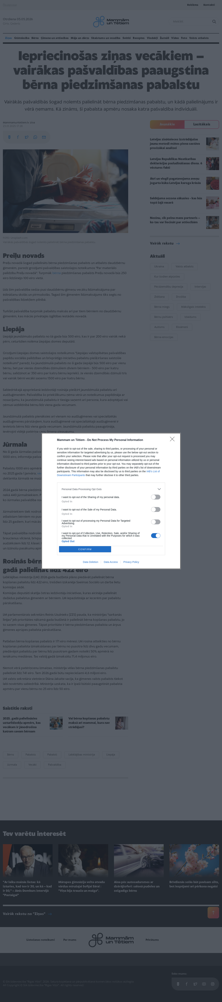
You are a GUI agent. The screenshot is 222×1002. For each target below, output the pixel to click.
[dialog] (111, 501)
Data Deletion (90, 562)
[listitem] (111, 489)
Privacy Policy (131, 562)
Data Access (111, 562)
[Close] (173, 440)
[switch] (155, 497)
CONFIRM (85, 549)
